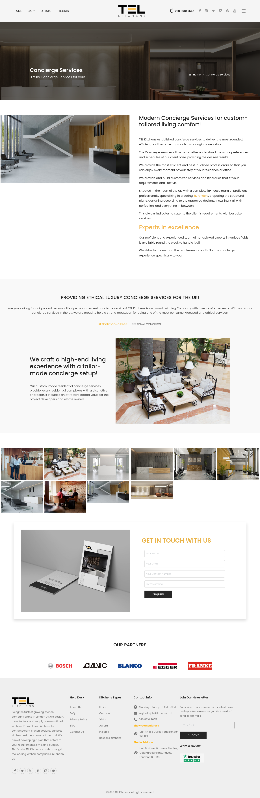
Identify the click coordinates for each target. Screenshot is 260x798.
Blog (72, 724)
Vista (102, 718)
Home (18, 11)
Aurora (103, 724)
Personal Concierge (150, 324)
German (104, 712)
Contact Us (77, 730)
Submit (193, 734)
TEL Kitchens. (122, 791)
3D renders (201, 196)
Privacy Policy (78, 718)
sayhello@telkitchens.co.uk (156, 712)
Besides (65, 11)
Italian (103, 706)
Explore (47, 11)
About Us (75, 706)
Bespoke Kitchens (110, 736)
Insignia (104, 730)
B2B (31, 11)
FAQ (72, 712)
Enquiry (158, 593)
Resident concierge (108, 324)
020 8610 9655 (184, 11)
